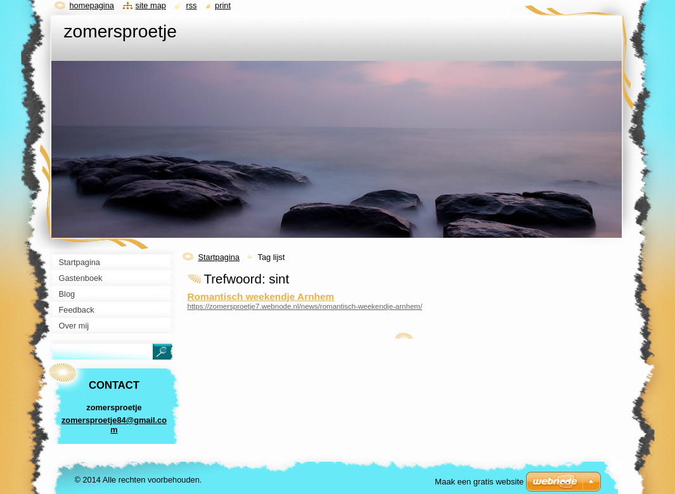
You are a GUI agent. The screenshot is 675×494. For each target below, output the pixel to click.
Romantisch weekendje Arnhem (261, 296)
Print (223, 5)
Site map (151, 5)
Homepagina (92, 5)
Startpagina (219, 257)
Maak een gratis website (479, 481)
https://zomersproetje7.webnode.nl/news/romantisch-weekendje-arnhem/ (305, 306)
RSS (191, 5)
